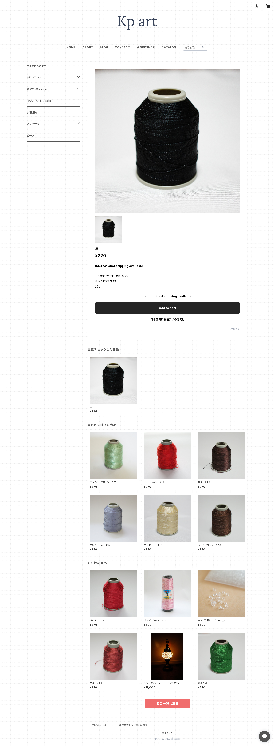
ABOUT (87, 47)
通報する (235, 328)
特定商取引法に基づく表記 (133, 725)
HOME (71, 47)
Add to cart (167, 308)
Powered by (167, 739)
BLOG (104, 47)
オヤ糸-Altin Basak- (39, 100)
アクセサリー (34, 124)
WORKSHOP (146, 47)
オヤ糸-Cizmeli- (37, 89)
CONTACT (122, 47)
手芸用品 (32, 112)
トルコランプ (34, 77)
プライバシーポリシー (102, 725)
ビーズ (30, 135)
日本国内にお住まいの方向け (167, 319)
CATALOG (169, 47)
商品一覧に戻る (167, 703)
